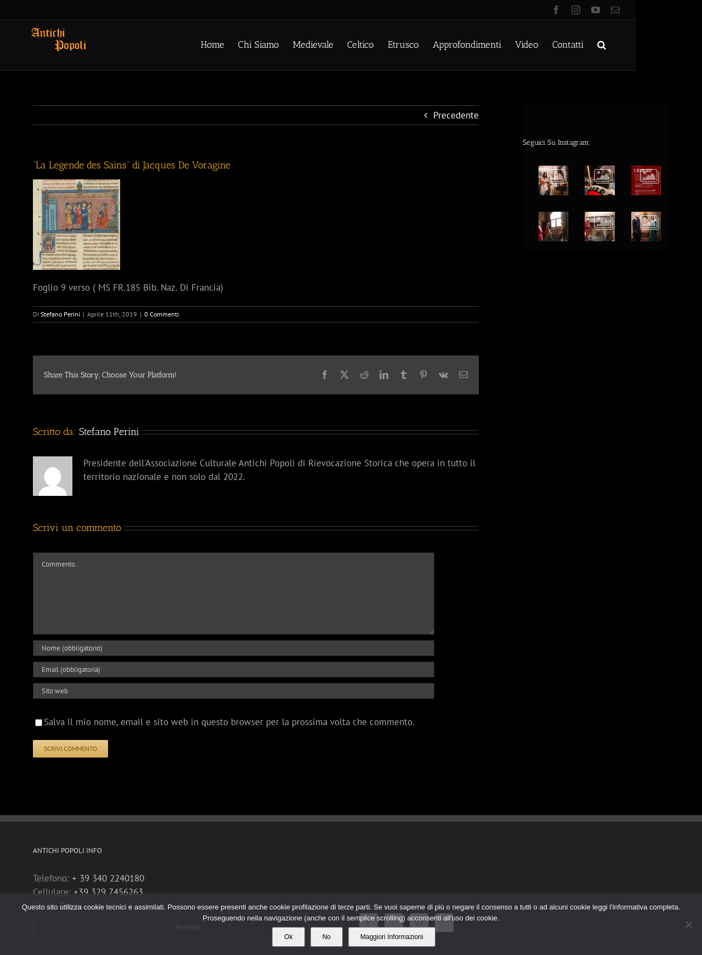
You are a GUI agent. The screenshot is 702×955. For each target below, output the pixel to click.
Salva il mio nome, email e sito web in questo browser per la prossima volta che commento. (229, 722)
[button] (601, 43)
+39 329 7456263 (108, 892)
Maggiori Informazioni (391, 937)
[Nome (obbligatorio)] (233, 648)
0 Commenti (161, 314)
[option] (599, 203)
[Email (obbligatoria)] (233, 669)
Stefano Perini (60, 314)
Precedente (456, 115)
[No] (688, 924)
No (326, 937)
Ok (288, 937)
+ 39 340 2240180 (108, 878)
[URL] (233, 691)
